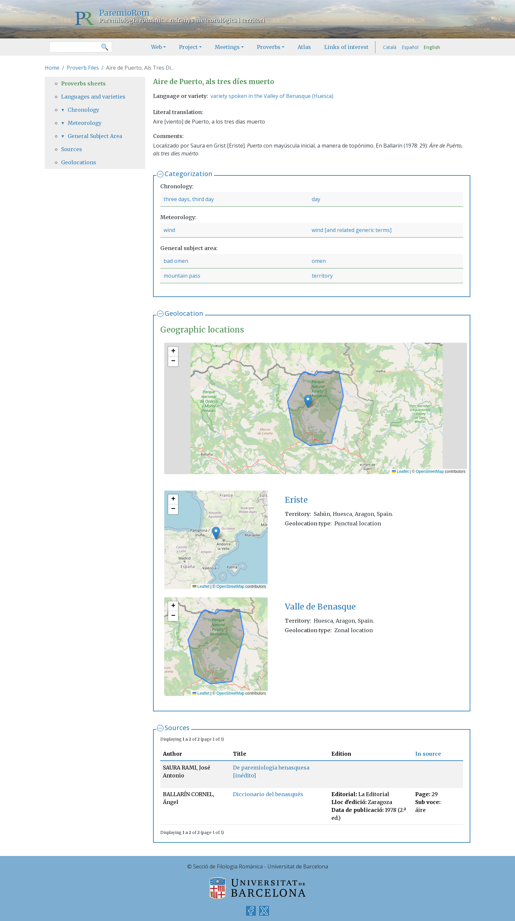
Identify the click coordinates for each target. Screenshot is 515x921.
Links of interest (346, 47)
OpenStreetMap (430, 471)
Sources (177, 727)
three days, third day (189, 199)
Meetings (227, 47)
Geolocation (184, 313)
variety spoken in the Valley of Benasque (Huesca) (272, 96)
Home (52, 67)
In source (428, 753)
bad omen (176, 261)
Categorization (189, 173)
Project (188, 47)
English (432, 47)
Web (156, 47)
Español (410, 47)
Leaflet (400, 471)
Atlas (304, 47)
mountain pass (182, 275)
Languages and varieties (93, 96)
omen (319, 261)
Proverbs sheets (83, 83)
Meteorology (84, 123)
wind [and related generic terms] (352, 230)
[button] (308, 401)
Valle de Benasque (320, 607)
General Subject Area (95, 136)
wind (169, 230)
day (316, 199)
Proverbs (268, 47)
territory (322, 275)
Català (389, 47)
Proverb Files (83, 67)
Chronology (83, 109)
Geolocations (78, 162)
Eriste (296, 500)
